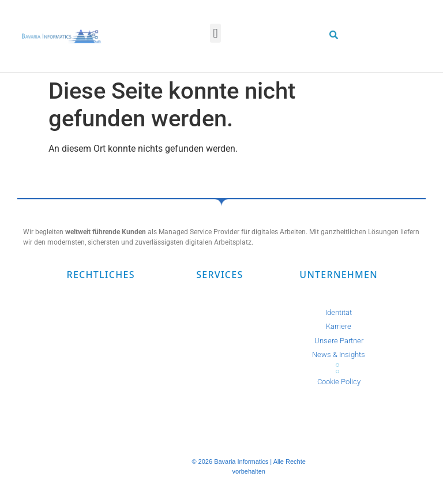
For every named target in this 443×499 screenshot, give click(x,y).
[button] (215, 33)
